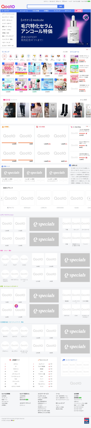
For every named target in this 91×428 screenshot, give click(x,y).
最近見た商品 (59, 409)
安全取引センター (42, 407)
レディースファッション (8, 14)
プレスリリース (78, 399)
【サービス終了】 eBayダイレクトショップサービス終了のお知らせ (81, 170)
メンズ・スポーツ (6, 23)
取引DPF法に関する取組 (44, 410)
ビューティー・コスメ (8, 17)
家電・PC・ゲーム (7, 26)
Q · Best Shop (77, 127)
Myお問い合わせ (42, 396)
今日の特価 (42, 126)
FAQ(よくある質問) (42, 397)
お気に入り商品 (60, 407)
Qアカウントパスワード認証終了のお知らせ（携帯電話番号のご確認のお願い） (81, 172)
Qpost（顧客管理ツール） (62, 397)
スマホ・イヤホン (6, 29)
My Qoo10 (52, 1)
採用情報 (76, 397)
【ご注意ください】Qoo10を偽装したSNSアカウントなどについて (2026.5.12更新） (81, 168)
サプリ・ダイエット (7, 20)
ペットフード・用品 (7, 39)
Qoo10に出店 (76, 1)
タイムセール (74, 52)
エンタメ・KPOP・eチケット (9, 45)
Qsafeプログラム (42, 409)
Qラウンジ (22, 405)
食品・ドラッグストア (8, 36)
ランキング (5, 52)
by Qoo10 (14, 100)
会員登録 (4, 396)
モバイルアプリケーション (62, 399)
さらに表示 (65, 51)
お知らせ (74, 165)
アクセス (40, 405)
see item (68, 219)
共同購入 (6, 126)
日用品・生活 (5, 33)
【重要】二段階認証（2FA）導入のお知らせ (81, 183)
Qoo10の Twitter (78, 409)
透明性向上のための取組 (44, 412)
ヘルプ (70, 1)
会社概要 (76, 396)
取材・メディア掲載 (79, 405)
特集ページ (7, 166)
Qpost (65, 1)
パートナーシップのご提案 (80, 403)
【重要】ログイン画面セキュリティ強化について (81, 181)
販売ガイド (22, 397)
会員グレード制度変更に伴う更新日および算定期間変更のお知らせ (81, 174)
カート (59, 1)
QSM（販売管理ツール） (62, 396)
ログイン (46, 1)
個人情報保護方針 (42, 401)
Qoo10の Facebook (78, 407)
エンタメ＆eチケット (71, 360)
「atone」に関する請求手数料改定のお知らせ (81, 176)
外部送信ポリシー (42, 403)
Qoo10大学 (84, 1)
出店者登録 (22, 396)
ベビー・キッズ (6, 42)
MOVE (6, 100)
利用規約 (40, 399)
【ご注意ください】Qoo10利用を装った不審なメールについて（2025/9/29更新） (81, 178)
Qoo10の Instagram (79, 410)
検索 (60, 6)
